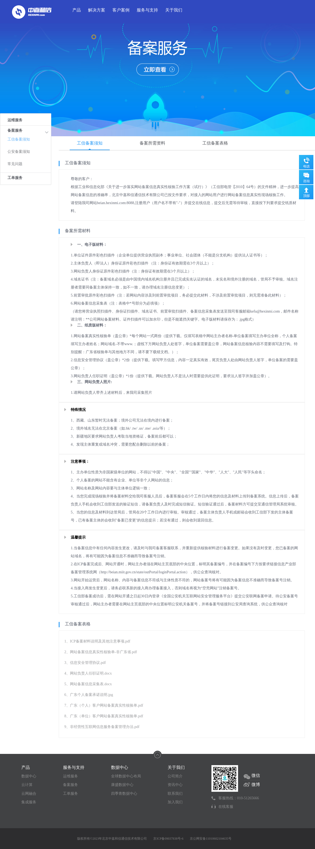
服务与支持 (147, 10)
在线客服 (225, 807)
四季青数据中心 (124, 794)
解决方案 (96, 10)
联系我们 (175, 794)
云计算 (27, 785)
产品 (76, 10)
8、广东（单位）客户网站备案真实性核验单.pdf (103, 716)
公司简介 (175, 776)
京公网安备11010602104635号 (210, 838)
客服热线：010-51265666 (238, 798)
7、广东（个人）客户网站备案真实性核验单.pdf (103, 705)
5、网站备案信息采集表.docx (88, 684)
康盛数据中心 (122, 785)
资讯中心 (175, 785)
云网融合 (28, 794)
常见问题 (14, 164)
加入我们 (175, 802)
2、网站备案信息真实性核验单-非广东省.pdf (100, 652)
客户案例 (120, 10)
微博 (255, 784)
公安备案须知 (18, 152)
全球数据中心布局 (126, 776)
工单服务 (14, 178)
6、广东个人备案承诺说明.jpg (88, 695)
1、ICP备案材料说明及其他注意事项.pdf (97, 641)
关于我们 (173, 10)
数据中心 (28, 776)
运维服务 (14, 120)
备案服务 (70, 785)
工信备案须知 (18, 139)
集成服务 (28, 802)
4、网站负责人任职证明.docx (88, 673)
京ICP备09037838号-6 (168, 838)
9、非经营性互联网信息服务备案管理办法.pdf (101, 727)
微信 (255, 775)
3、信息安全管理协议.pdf (85, 663)
